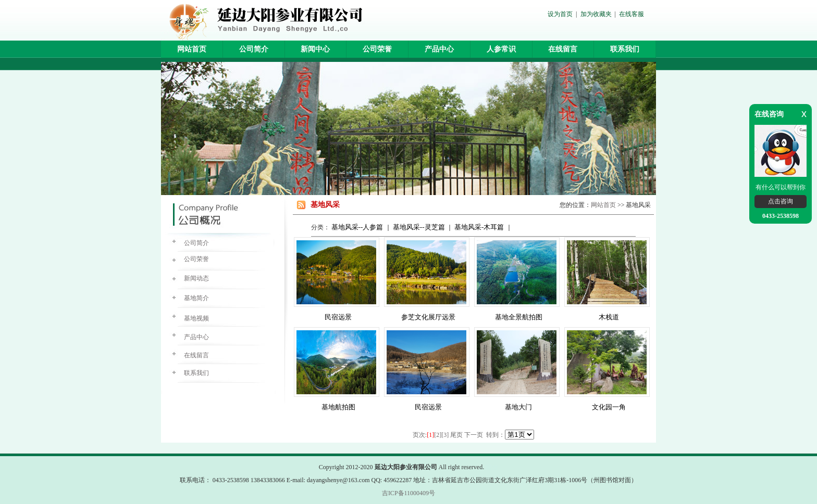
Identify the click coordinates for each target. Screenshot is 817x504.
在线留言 (562, 49)
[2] (437, 434)
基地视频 (196, 318)
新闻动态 (196, 278)
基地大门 (518, 407)
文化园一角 (609, 407)
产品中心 (439, 49)
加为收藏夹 (596, 14)
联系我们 (624, 49)
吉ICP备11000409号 (408, 493)
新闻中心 (315, 49)
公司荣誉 (377, 49)
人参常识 (501, 49)
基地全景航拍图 (518, 317)
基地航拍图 (338, 407)
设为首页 (560, 14)
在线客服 (631, 14)
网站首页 (191, 49)
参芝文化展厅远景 (428, 317)
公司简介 (253, 49)
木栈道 (609, 317)
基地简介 (196, 298)
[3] (445, 434)
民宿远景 (338, 317)
